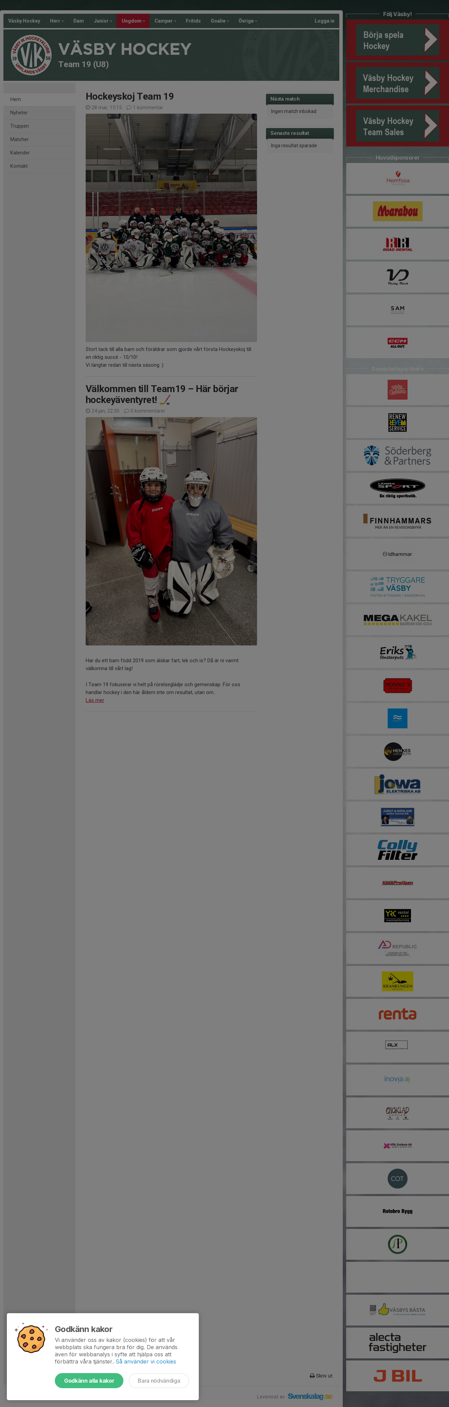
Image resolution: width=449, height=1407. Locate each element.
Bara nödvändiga (159, 1380)
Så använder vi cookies (146, 1361)
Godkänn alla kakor (89, 1380)
